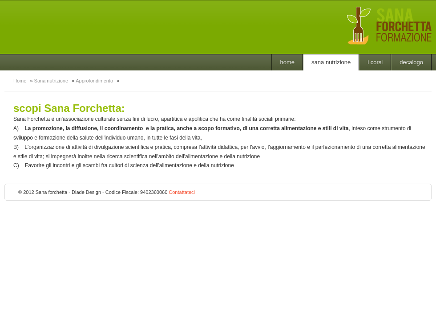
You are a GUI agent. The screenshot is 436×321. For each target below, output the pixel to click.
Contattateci (182, 192)
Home (287, 62)
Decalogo (411, 62)
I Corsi (375, 62)
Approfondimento (94, 80)
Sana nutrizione (331, 62)
